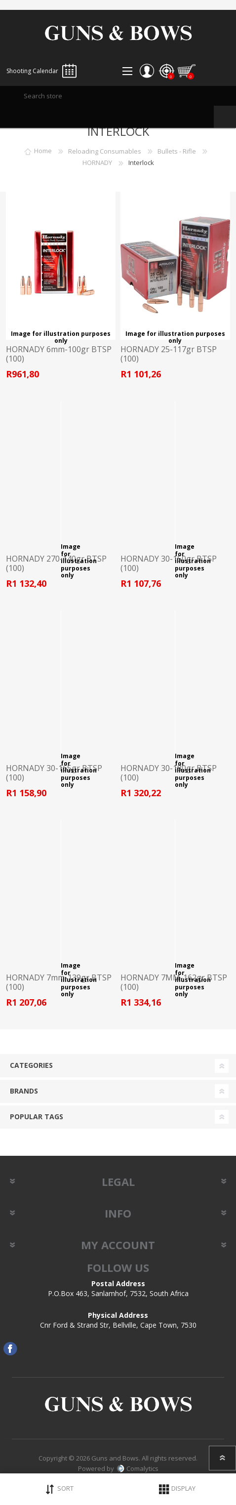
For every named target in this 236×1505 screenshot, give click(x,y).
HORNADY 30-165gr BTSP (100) (54, 773)
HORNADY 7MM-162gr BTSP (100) (173, 982)
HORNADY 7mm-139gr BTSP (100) (59, 982)
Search (225, 117)
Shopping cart (187, 71)
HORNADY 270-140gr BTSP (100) (56, 563)
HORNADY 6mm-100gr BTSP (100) (59, 354)
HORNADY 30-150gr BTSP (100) (168, 563)
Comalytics (137, 1468)
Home (43, 151)
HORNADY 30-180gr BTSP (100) (168, 773)
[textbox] (118, 96)
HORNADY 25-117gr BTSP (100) (168, 354)
